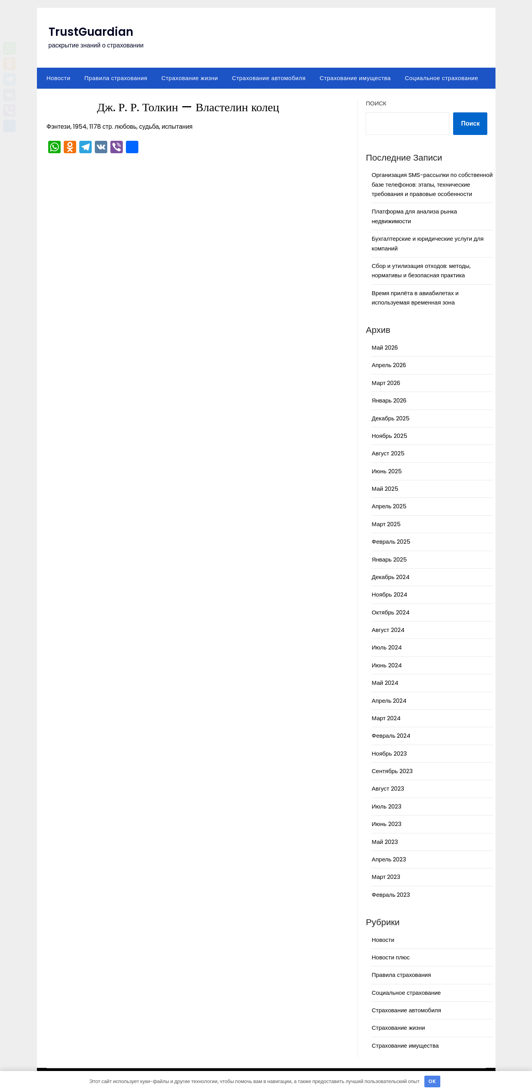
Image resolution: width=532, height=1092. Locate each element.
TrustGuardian (92, 32)
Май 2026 (385, 347)
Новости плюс (391, 957)
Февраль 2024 (391, 736)
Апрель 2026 (389, 365)
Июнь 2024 (386, 665)
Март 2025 (386, 524)
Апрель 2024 (389, 700)
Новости (59, 78)
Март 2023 (386, 877)
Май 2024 (385, 683)
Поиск (376, 103)
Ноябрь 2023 (389, 753)
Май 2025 (385, 489)
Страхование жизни (189, 78)
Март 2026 (386, 383)
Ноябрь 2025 (389, 436)
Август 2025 (388, 453)
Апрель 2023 (389, 859)
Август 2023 (388, 788)
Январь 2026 (389, 400)
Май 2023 (385, 842)
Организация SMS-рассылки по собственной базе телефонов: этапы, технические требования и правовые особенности (432, 184)
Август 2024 (388, 630)
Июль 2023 (386, 806)
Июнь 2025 (386, 471)
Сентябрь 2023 (392, 771)
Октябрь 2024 (390, 612)
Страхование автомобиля (269, 78)
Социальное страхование (441, 78)
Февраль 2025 (391, 541)
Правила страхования (115, 78)
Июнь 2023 (386, 824)
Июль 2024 (386, 647)
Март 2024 (386, 718)
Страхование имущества (355, 78)
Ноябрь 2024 (389, 594)
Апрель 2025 (389, 506)
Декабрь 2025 (390, 418)
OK (432, 1081)
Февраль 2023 (391, 895)
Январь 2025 (389, 559)
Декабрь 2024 (390, 577)
